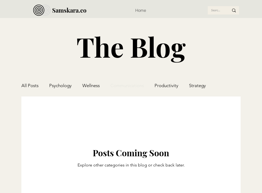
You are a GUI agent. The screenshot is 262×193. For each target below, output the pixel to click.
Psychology (60, 85)
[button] (201, 13)
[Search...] (216, 10)
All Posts (29, 85)
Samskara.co (69, 10)
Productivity (166, 85)
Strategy (197, 85)
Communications (127, 85)
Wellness (91, 85)
